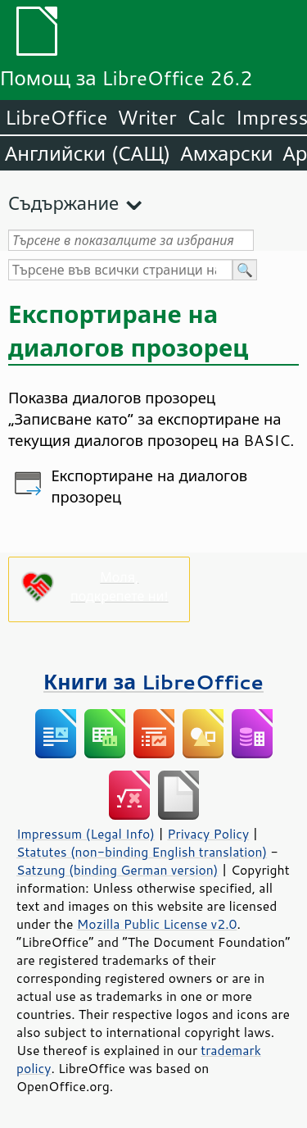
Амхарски (226, 153)
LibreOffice (56, 117)
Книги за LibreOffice (153, 681)
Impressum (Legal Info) (85, 834)
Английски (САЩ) (87, 153)
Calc (206, 117)
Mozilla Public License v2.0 (157, 924)
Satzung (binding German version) (117, 870)
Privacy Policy (208, 834)
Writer (146, 117)
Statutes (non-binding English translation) (141, 852)
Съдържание (63, 203)
